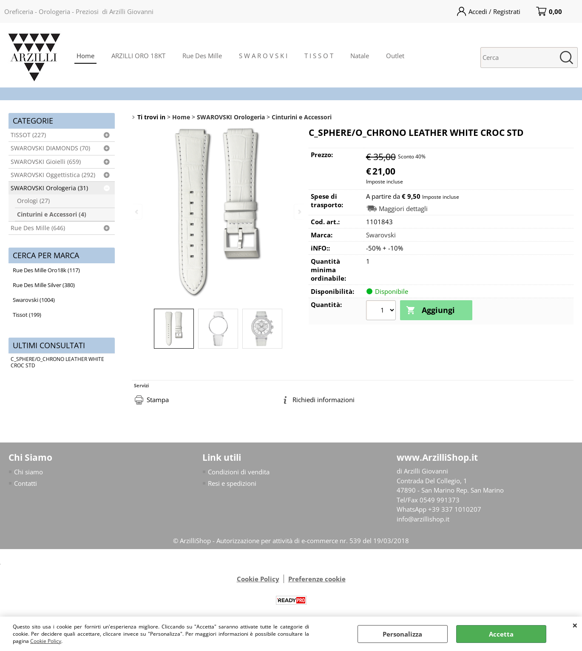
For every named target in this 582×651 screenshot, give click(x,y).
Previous (137, 212)
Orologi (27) (33, 201)
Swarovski (381, 235)
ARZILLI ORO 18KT (138, 55)
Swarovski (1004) (34, 300)
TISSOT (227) (28, 135)
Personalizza (402, 634)
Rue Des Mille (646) (38, 228)
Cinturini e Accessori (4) (51, 214)
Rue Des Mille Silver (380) (44, 285)
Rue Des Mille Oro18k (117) (46, 270)
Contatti (25, 483)
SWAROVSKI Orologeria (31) (49, 188)
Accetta (501, 634)
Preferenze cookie (317, 579)
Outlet (395, 55)
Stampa (158, 399)
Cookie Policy (45, 641)
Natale (359, 55)
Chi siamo (28, 472)
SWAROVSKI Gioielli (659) (46, 162)
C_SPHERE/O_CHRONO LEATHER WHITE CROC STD (57, 362)
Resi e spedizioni (232, 483)
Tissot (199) (27, 314)
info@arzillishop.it (423, 519)
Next (298, 212)
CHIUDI (575, 625)
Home (85, 55)
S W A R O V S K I (263, 55)
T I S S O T (318, 55)
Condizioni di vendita (239, 472)
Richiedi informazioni (323, 399)
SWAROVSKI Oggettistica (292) (53, 175)
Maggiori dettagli (403, 209)
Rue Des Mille (202, 55)
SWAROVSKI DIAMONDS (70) (50, 148)
